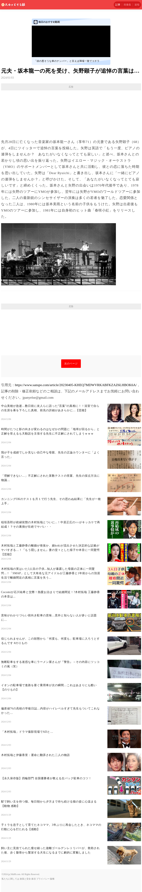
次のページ (71, 363)
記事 (117, 4)
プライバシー (43, 879)
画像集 (127, 4)
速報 (136, 4)
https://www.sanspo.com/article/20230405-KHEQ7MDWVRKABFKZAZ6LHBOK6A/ (76, 385)
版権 (52, 879)
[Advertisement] (71, 113)
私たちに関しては (10, 879)
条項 (33, 879)
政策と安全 (25, 879)
